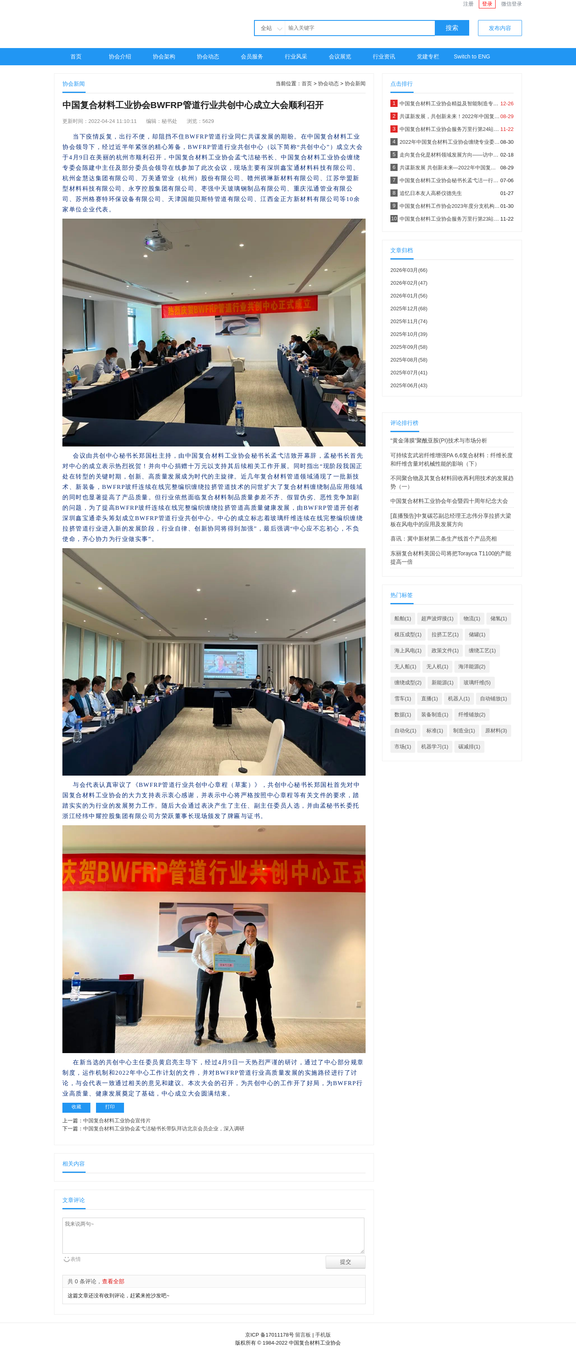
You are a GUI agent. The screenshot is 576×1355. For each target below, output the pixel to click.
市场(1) (402, 747)
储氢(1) (498, 618)
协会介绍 (120, 56)
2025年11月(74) (409, 321)
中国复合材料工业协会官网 (126, 23)
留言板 (303, 1335)
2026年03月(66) (409, 270)
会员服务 (252, 56)
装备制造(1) (434, 715)
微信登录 (511, 4)
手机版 (323, 1335)
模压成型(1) (408, 634)
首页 (76, 56)
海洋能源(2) (472, 666)
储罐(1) (477, 634)
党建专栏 (428, 56)
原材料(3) (496, 731)
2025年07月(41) (409, 373)
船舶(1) (402, 618)
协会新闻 (355, 83)
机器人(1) (459, 699)
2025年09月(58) (409, 347)
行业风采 (296, 56)
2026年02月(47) (409, 283)
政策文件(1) (445, 650)
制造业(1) (464, 731)
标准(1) (434, 731)
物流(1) (472, 618)
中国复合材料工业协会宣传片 (117, 1121)
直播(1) (429, 699)
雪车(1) (402, 699)
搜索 (452, 27)
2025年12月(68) (409, 309)
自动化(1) (405, 731)
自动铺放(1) (493, 699)
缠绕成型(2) (408, 683)
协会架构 (164, 56)
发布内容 (500, 28)
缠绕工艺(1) (482, 650)
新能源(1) (443, 683)
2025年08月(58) (409, 360)
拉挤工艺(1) (445, 634)
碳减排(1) (469, 747)
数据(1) (402, 715)
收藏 (76, 1107)
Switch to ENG (472, 56)
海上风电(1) (408, 650)
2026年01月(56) (409, 296)
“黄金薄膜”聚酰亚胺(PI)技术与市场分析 (438, 440)
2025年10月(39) (409, 334)
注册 (468, 4)
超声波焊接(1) (437, 618)
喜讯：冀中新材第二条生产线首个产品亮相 (443, 538)
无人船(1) (405, 666)
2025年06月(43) (409, 385)
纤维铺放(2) (472, 715)
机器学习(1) (434, 747)
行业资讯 (384, 56)
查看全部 (113, 1281)
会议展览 (340, 56)
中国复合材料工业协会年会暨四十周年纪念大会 (449, 501)
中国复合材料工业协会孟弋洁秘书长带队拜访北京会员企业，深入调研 (163, 1129)
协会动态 (208, 56)
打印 (110, 1107)
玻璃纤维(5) (477, 683)
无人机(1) (437, 666)
